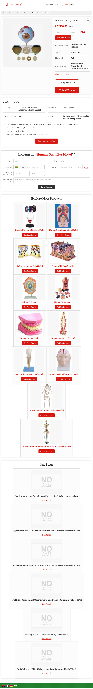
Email (55, 161)
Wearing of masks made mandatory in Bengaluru (47, 634)
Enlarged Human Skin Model (30, 266)
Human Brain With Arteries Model (64, 374)
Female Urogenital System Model (30, 230)
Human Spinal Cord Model (63, 338)
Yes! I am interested (46, 141)
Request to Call (67, 82)
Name (10, 161)
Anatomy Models (23, 13)
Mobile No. (8, 167)
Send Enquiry (67, 90)
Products (12, 13)
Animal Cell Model (30, 302)
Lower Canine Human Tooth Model (29, 374)
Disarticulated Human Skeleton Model (46, 410)
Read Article (46, 500)
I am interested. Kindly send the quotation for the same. (51, 180)
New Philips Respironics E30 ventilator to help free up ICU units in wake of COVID (46, 600)
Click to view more (62, 74)
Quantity (54, 167)
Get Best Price (63, 37)
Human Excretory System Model (63, 230)
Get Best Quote (30, 235)
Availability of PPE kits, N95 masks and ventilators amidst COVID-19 (46, 669)
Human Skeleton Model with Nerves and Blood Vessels (46, 446)
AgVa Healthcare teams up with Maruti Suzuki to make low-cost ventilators (46, 531)
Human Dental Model (29, 338)
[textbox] (72, 32)
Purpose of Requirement (7, 173)
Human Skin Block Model (63, 266)
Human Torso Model (63, 302)
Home (4, 13)
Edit (82, 32)
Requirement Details (7, 180)
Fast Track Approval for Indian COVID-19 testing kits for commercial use (46, 496)
